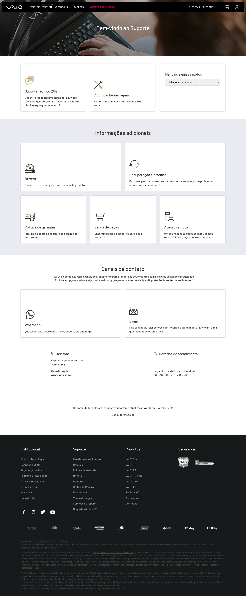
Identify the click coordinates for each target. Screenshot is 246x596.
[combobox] (218, 7)
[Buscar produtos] (218, 7)
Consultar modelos (123, 414)
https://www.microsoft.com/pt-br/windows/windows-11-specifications (134, 558)
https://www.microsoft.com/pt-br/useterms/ (113, 552)
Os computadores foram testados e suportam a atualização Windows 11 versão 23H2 (123, 407)
